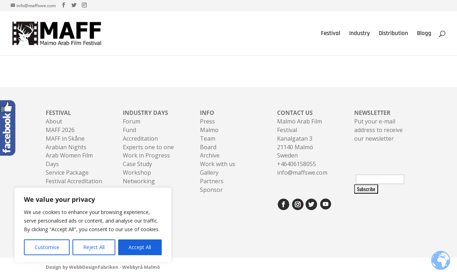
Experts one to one (148, 147)
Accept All (140, 247)
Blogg (424, 34)
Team (207, 138)
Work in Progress (146, 155)
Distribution (393, 34)
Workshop (137, 172)
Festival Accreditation (74, 181)
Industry (359, 34)
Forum (131, 121)
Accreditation (140, 138)
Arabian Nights (66, 147)
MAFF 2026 (60, 130)
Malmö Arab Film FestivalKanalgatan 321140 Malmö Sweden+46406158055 (299, 138)
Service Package (67, 172)
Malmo (209, 130)
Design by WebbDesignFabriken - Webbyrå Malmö (103, 267)
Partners (212, 181)
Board (208, 147)
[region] (92, 225)
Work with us (217, 164)
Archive (210, 155)
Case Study (137, 164)
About (54, 121)
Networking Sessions (139, 185)
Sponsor (211, 190)
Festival (330, 34)
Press (207, 121)
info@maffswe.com (302, 172)
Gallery (209, 172)
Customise (47, 247)
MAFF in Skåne (65, 138)
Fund (129, 130)
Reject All (94, 247)
